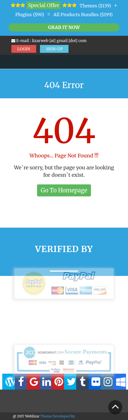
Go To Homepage (64, 190)
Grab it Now (64, 27)
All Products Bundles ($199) (83, 14)
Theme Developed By (57, 416)
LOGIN (23, 48)
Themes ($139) (95, 6)
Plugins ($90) (29, 14)
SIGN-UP (54, 48)
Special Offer (43, 5)
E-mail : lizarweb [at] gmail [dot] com (49, 40)
